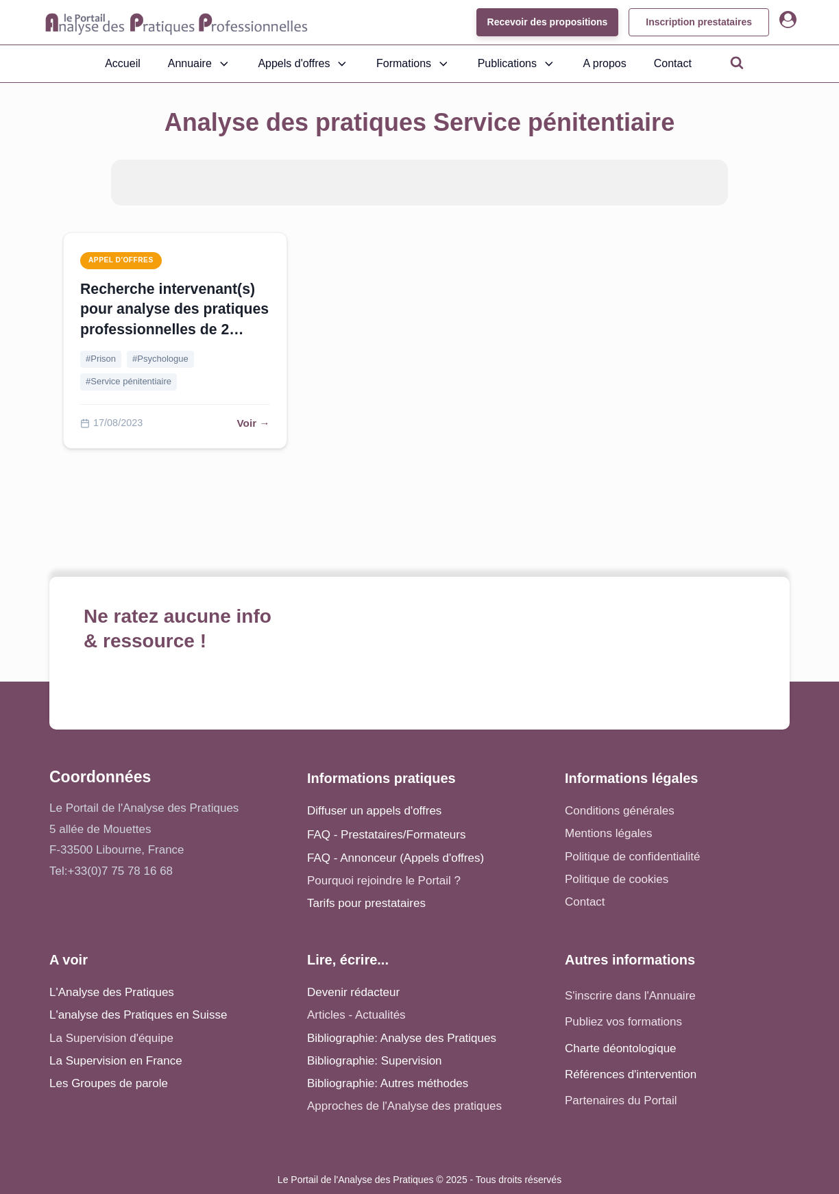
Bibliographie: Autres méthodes (387, 1083)
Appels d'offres (303, 64)
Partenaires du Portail (622, 1100)
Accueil (123, 63)
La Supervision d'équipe (111, 1038)
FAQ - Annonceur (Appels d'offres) (395, 858)
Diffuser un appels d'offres (374, 810)
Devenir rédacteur (353, 992)
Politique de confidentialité (633, 856)
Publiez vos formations (623, 1021)
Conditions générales (619, 810)
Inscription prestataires (699, 21)
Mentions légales (609, 833)
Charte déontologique (621, 1048)
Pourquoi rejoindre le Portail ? (384, 880)
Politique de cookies (616, 879)
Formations (413, 64)
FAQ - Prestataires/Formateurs (386, 834)
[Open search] (737, 62)
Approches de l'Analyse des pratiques (404, 1105)
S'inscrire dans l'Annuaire (630, 995)
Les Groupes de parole (108, 1083)
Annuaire (199, 64)
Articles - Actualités (356, 1014)
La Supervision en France (115, 1060)
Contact (673, 63)
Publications (517, 64)
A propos (605, 63)
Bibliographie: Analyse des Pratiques (401, 1038)
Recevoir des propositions (547, 21)
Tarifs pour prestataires (366, 903)
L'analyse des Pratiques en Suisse (138, 1014)
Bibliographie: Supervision (374, 1060)
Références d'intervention (630, 1074)
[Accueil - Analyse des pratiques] (176, 22)
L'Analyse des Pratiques (111, 992)
